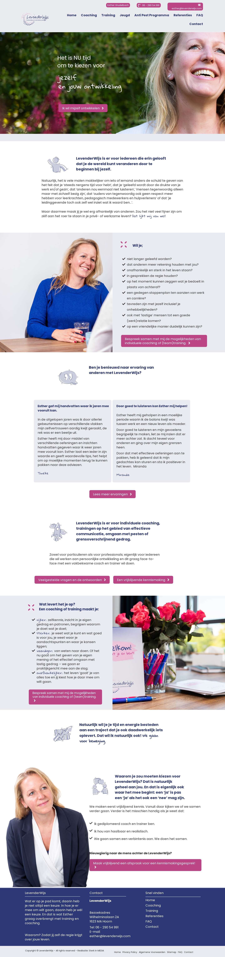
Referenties (183, 15)
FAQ (199, 15)
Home (71, 15)
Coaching (89, 15)
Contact (196, 24)
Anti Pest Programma (151, 15)
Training (108, 15)
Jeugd (125, 15)
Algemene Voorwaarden (152, 952)
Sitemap (171, 952)
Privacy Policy (129, 952)
